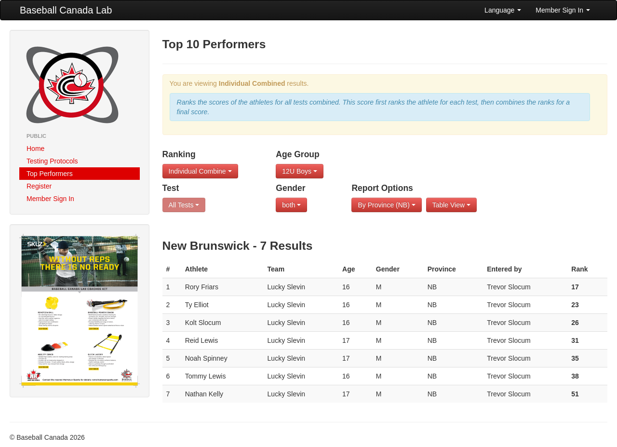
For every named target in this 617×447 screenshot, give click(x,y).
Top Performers (50, 173)
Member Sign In (563, 10)
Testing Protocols (52, 161)
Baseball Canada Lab (66, 10)
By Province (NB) (386, 205)
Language (502, 10)
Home (35, 148)
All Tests (184, 205)
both (291, 205)
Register (39, 186)
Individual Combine (200, 171)
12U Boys (299, 171)
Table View (451, 205)
